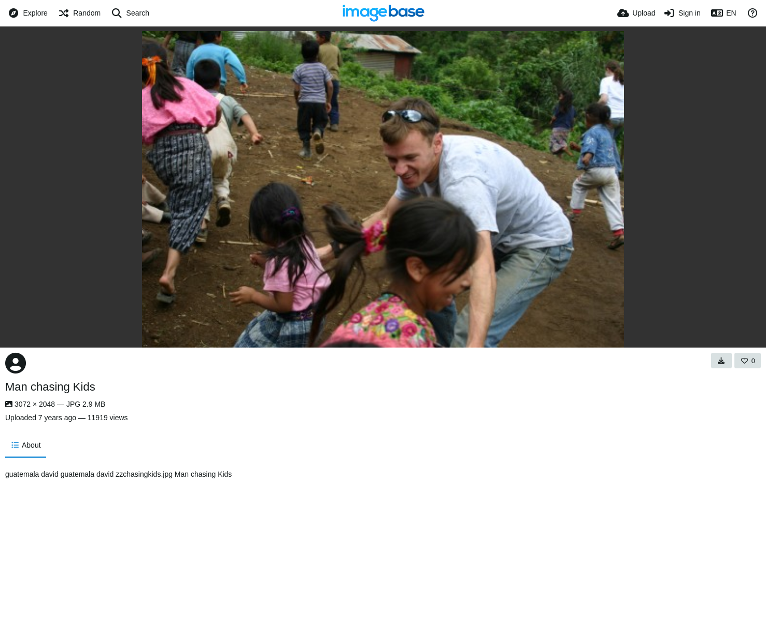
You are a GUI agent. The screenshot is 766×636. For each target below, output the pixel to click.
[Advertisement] (465, 547)
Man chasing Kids (50, 386)
